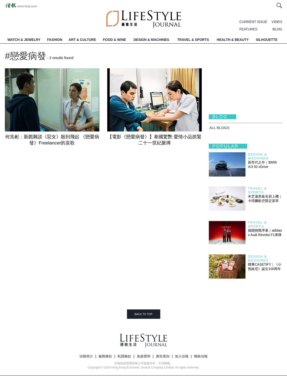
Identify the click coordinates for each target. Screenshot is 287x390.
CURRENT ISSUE (253, 22)
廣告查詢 (163, 356)
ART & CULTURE (82, 40)
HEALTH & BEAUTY (233, 40)
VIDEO (276, 22)
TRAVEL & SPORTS (193, 40)
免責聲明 (143, 356)
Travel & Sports (257, 190)
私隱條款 (124, 356)
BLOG (277, 29)
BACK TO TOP (143, 314)
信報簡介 (86, 356)
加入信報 (182, 356)
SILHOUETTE (266, 40)
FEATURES (248, 29)
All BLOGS (219, 128)
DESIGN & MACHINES (151, 40)
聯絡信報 (201, 356)
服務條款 (105, 356)
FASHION (54, 40)
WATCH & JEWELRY (23, 40)
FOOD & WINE (114, 40)
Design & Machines (258, 156)
